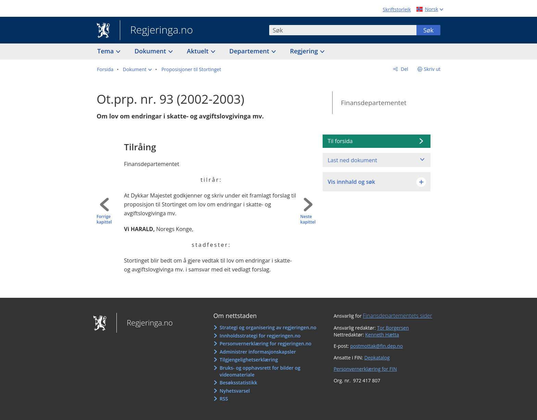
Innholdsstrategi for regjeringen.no (260, 335)
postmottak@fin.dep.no (376, 346)
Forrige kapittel (104, 219)
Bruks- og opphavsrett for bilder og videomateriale (260, 371)
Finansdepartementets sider (397, 315)
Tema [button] (106, 51)
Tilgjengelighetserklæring (249, 359)
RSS (224, 398)
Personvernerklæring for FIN (365, 369)
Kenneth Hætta (382, 334)
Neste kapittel (307, 219)
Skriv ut (432, 69)
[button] (137, 69)
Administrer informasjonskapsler (258, 351)
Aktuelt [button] (198, 51)
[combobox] (342, 30)
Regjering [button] (305, 51)
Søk (428, 30)
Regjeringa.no (156, 30)
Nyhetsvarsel (235, 390)
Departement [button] (250, 51)
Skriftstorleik (397, 9)
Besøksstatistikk (238, 382)
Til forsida (340, 141)
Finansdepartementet (373, 102)
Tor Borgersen (393, 327)
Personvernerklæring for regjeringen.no (265, 343)
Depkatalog (377, 357)
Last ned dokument (352, 160)
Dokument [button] (151, 51)
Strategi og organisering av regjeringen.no (268, 327)
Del (404, 69)
